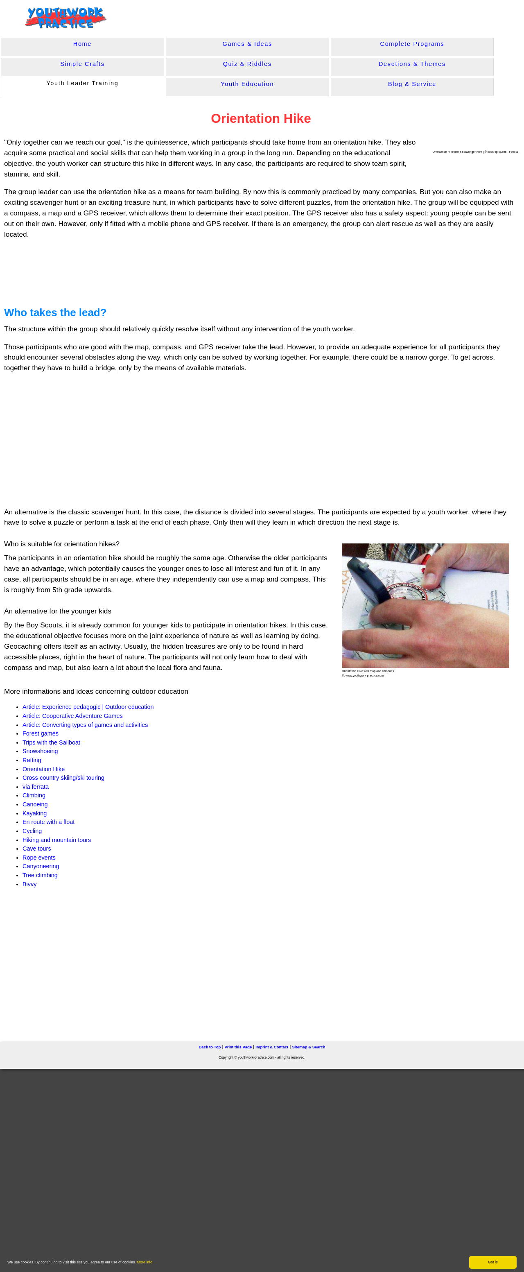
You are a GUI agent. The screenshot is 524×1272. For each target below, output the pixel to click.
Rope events (39, 857)
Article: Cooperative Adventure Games (73, 716)
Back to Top (210, 1047)
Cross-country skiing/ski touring (63, 777)
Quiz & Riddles (247, 64)
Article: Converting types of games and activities (85, 725)
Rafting (32, 760)
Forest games (41, 733)
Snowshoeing (40, 751)
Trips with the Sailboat (51, 742)
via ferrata (36, 786)
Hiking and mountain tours (57, 840)
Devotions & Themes (412, 64)
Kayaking (35, 813)
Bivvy (29, 884)
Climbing (34, 795)
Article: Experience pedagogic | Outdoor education (88, 707)
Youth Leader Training (82, 83)
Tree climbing (40, 875)
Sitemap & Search (308, 1047)
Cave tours (37, 848)
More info (145, 1262)
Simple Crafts (82, 64)
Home (82, 44)
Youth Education (247, 84)
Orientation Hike (44, 769)
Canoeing (35, 804)
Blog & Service (412, 84)
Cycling (32, 831)
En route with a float (49, 822)
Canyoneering (41, 866)
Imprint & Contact (271, 1047)
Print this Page (238, 1047)
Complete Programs (412, 44)
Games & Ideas (247, 44)
